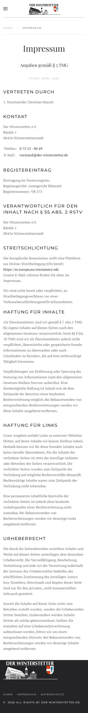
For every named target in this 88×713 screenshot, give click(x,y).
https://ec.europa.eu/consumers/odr (31, 269)
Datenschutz (52, 694)
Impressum (26, 694)
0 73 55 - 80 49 (31, 148)
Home (8, 694)
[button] (5, 8)
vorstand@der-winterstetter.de (44, 155)
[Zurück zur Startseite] (44, 8)
